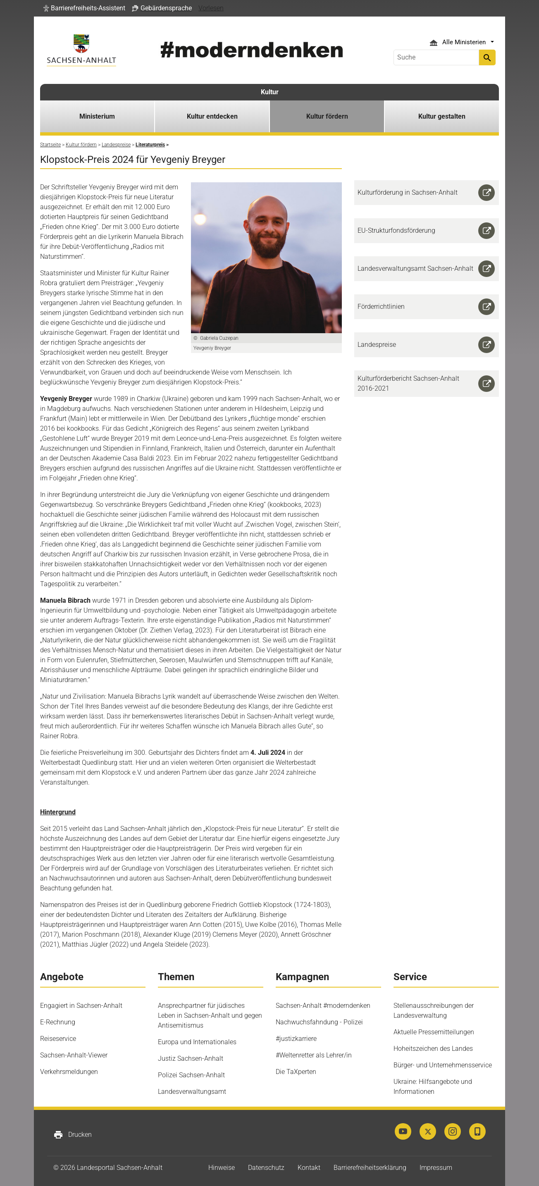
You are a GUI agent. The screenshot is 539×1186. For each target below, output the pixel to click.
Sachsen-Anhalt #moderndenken (323, 1005)
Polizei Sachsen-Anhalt (191, 1075)
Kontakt (309, 1168)
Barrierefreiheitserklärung (370, 1168)
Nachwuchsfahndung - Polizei (319, 1022)
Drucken (72, 1135)
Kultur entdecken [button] (212, 116)
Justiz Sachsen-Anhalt (190, 1058)
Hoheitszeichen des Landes (433, 1048)
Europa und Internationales (197, 1042)
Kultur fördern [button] (327, 116)
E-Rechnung (57, 1022)
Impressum (436, 1168)
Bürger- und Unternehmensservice (443, 1065)
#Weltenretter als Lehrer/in (314, 1055)
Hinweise (221, 1168)
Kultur (270, 92)
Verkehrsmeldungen (69, 1072)
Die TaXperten (296, 1072)
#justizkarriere (296, 1039)
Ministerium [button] (97, 116)
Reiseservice (58, 1039)
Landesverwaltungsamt (192, 1091)
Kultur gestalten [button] (441, 116)
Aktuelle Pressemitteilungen (434, 1032)
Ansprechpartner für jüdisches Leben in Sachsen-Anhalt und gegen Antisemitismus (210, 1015)
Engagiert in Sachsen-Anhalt (81, 1005)
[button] (84, 8)
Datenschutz (266, 1168)
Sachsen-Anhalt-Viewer (73, 1055)
